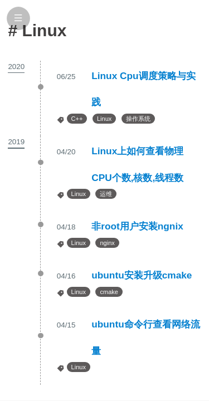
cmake (109, 291)
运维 (106, 193)
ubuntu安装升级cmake (141, 275)
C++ (77, 118)
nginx (107, 242)
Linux (104, 118)
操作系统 (138, 118)
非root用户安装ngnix (137, 226)
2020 (16, 66)
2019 (16, 142)
